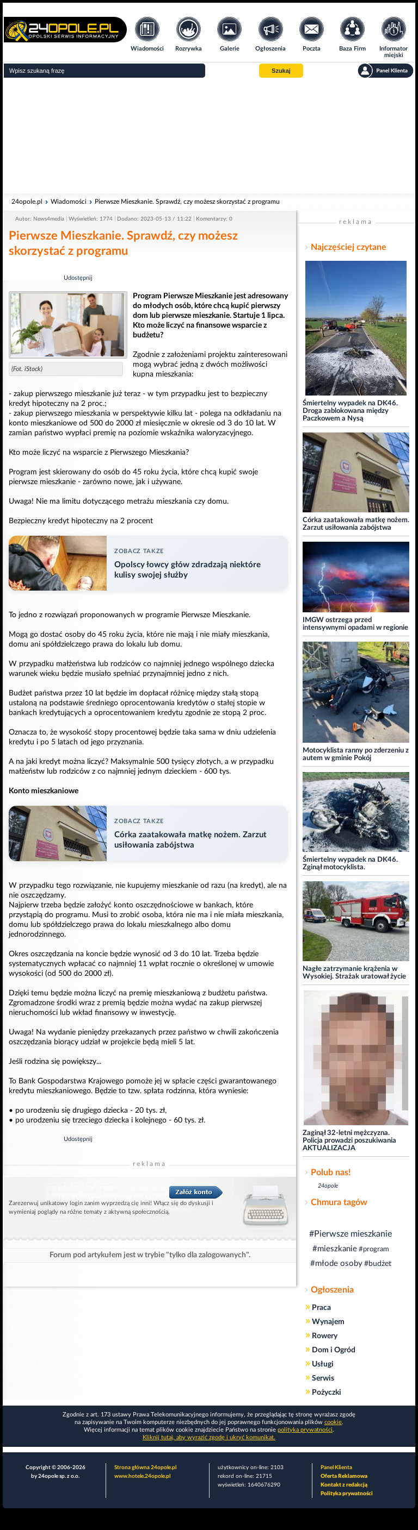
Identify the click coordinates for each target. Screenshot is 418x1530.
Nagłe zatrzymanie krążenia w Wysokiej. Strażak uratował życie (354, 972)
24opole (328, 1186)
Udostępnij (78, 278)
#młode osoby (336, 1263)
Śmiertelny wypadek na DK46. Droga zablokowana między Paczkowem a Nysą (350, 411)
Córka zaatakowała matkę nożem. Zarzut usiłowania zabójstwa (356, 524)
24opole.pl (26, 201)
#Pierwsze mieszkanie (350, 1234)
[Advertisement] (209, 135)
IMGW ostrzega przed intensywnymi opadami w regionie (355, 624)
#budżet (377, 1264)
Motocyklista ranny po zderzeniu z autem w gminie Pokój (356, 754)
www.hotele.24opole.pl (142, 1476)
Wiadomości (69, 201)
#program (374, 1249)
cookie (333, 1422)
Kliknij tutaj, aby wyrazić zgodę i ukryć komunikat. (209, 1437)
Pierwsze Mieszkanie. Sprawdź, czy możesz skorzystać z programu (187, 201)
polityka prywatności (305, 1430)
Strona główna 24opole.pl (145, 1467)
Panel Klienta (336, 1467)
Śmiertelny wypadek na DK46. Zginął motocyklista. (350, 863)
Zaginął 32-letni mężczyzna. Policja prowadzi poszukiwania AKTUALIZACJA (349, 1141)
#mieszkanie (334, 1249)
